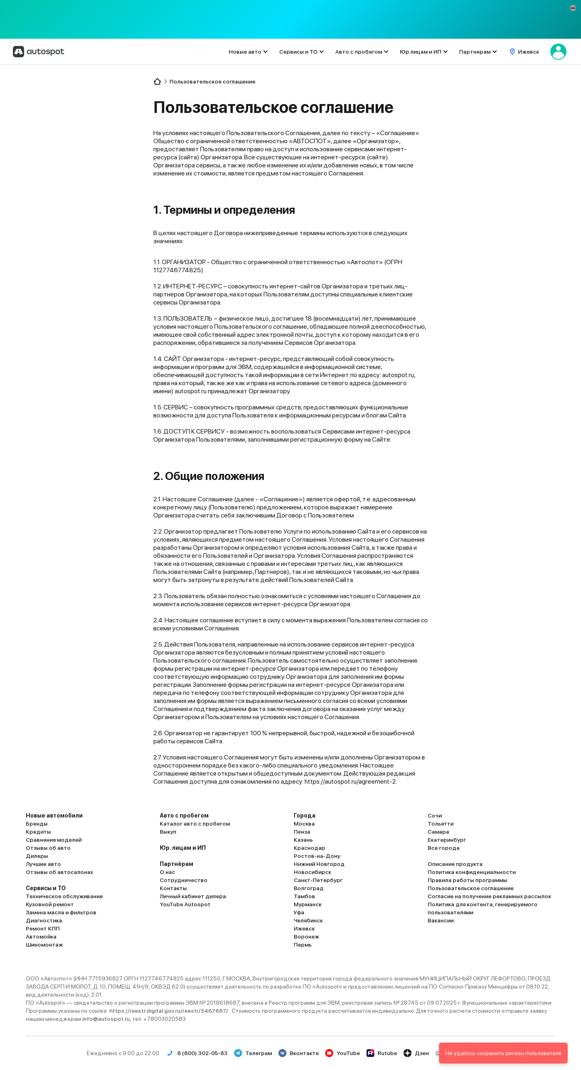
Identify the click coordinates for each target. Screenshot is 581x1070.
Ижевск (304, 928)
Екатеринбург (447, 839)
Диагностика (44, 920)
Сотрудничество (183, 880)
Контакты (173, 888)
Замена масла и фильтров (61, 912)
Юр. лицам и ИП (183, 848)
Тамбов (304, 896)
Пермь (302, 944)
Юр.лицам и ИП (420, 51)
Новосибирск (312, 872)
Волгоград (309, 888)
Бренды (37, 823)
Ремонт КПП (43, 928)
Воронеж (306, 936)
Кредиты (38, 831)
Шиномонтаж (44, 944)
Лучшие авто (43, 864)
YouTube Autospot (185, 904)
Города (305, 815)
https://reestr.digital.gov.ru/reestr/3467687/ (169, 1010)
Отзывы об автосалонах (59, 872)
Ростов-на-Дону (317, 856)
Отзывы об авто (48, 848)
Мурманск (308, 904)
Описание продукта (455, 864)
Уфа (299, 912)
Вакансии (441, 920)
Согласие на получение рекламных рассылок (489, 896)
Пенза (302, 831)
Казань (303, 839)
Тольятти (441, 823)
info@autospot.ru (106, 1019)
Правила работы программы (467, 880)
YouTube (342, 1053)
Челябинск (308, 920)
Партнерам (475, 51)
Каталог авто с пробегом (195, 823)
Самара (438, 831)
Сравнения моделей (54, 839)
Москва (304, 823)
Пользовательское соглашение (471, 888)
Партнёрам (176, 864)
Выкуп (168, 831)
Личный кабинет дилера (193, 896)
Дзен (416, 1053)
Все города (444, 848)
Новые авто (245, 51)
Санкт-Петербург (318, 880)
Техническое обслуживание (64, 896)
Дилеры (37, 856)
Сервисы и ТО (298, 51)
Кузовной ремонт (50, 904)
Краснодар (309, 848)
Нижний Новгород (319, 864)
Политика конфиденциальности (472, 872)
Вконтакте (298, 1053)
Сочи (435, 815)
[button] (573, 8)
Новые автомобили (54, 815)
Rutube (381, 1053)
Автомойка (41, 936)
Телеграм (253, 1053)
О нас (167, 872)
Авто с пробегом (358, 51)
